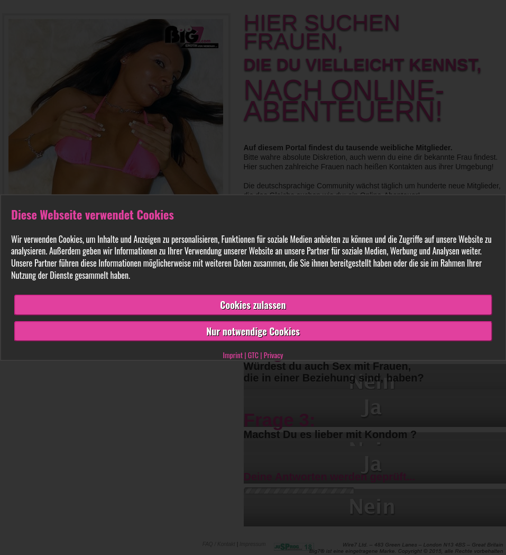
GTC (253, 354)
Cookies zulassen (253, 304)
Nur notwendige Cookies (253, 331)
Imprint (233, 354)
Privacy (273, 354)
